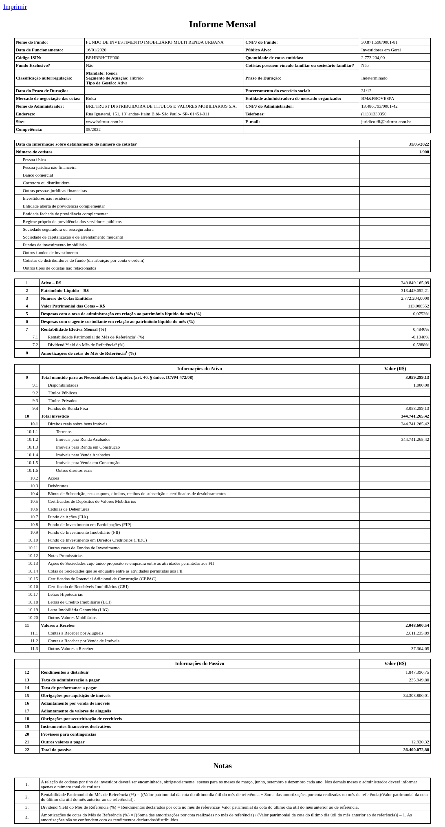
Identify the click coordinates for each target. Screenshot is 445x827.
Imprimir (15, 6)
